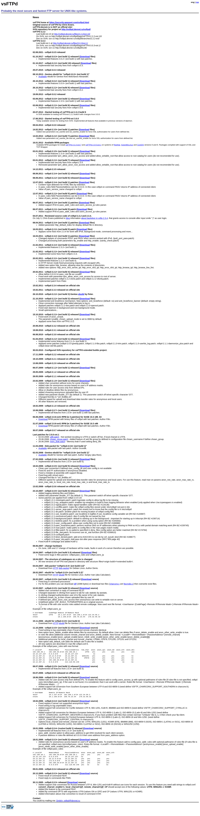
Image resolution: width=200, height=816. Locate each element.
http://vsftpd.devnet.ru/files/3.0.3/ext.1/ (70, 43)
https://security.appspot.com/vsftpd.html (69, 22)
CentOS (140, 145)
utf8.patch (54, 437)
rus (197, 2)
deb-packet (64, 568)
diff (75, 584)
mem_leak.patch (57, 441)
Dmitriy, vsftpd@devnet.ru (68, 806)
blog (68, 218)
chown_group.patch (59, 439)
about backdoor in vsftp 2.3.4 (94, 218)
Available (42, 76)
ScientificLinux (127, 145)
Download (85, 56)
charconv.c (115, 584)
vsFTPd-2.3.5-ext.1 (93, 145)
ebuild (81, 294)
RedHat (117, 145)
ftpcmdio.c (128, 584)
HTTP (55, 568)
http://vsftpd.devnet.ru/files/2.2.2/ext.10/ (72, 34)
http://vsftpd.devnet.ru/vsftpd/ (76, 29)
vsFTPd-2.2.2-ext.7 (73, 145)
